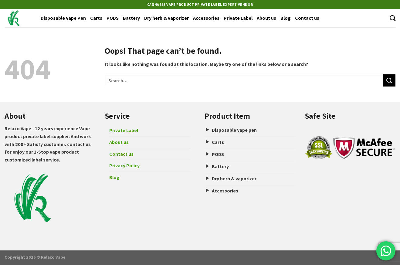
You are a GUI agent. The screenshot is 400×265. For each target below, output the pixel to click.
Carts (96, 18)
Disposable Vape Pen (63, 18)
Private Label (238, 18)
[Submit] (389, 80)
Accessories (206, 18)
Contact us (307, 18)
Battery (131, 18)
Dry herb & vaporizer (166, 18)
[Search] (392, 18)
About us (266, 18)
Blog (285, 18)
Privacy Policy (124, 165)
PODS (113, 18)
